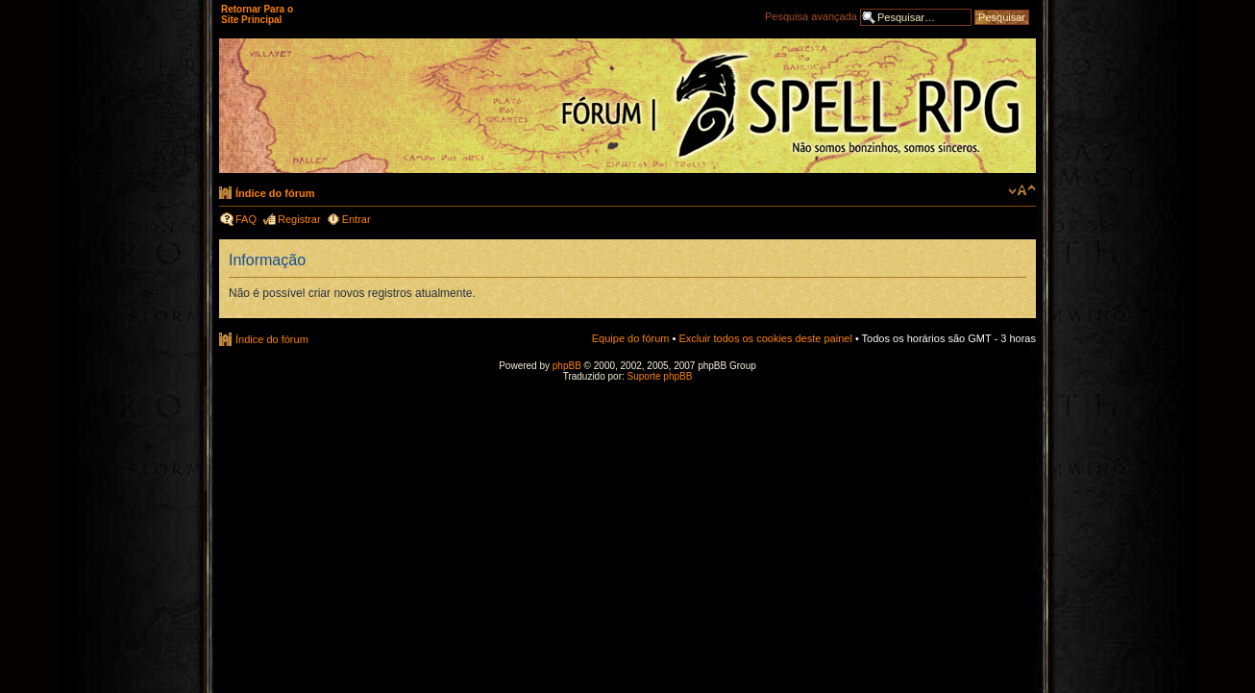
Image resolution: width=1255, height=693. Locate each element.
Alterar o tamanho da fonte (1022, 190)
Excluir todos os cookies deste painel (764, 338)
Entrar (356, 219)
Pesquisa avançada (811, 16)
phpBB (567, 365)
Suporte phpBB (660, 376)
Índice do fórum (275, 193)
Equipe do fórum (631, 338)
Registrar (299, 219)
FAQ (246, 219)
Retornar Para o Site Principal (257, 14)
